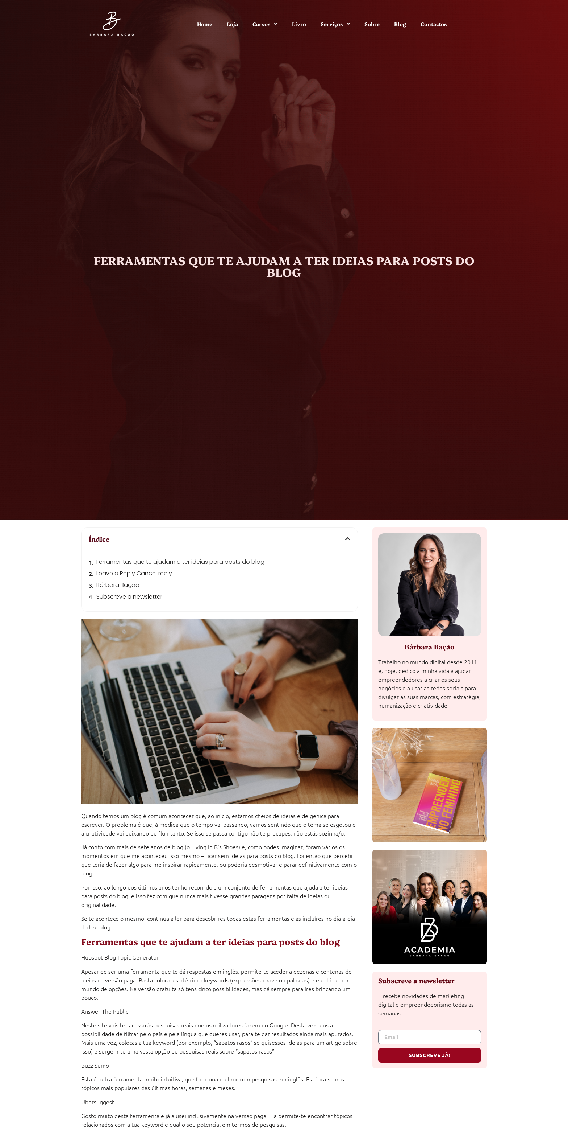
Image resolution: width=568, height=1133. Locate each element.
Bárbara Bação (117, 585)
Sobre (372, 24)
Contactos (434, 24)
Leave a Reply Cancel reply (134, 573)
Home (204, 24)
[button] (347, 539)
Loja (232, 24)
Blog (400, 24)
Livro (299, 24)
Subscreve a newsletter (129, 596)
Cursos (264, 24)
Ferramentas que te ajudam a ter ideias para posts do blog (180, 562)
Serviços (335, 24)
